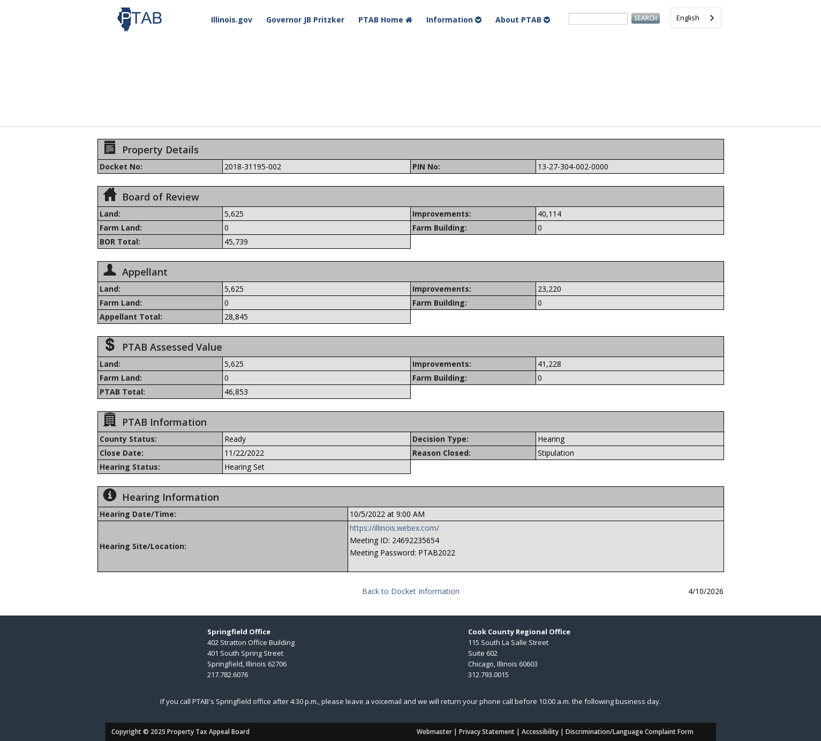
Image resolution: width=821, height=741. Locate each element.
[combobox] (696, 18)
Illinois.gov (231, 19)
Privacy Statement (487, 731)
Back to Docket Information (411, 591)
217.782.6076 (227, 674)
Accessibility (540, 731)
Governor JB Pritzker (305, 19)
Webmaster (434, 731)
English (687, 18)
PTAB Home (385, 19)
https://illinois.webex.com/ (394, 528)
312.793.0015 (488, 674)
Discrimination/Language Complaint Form (630, 731)
